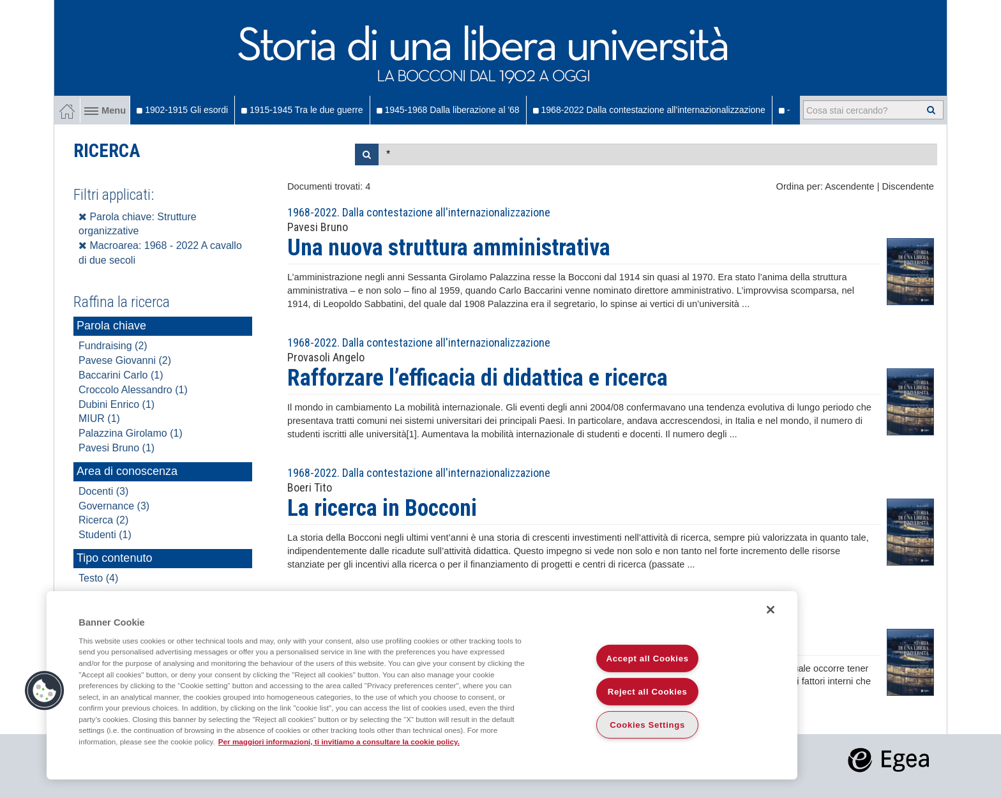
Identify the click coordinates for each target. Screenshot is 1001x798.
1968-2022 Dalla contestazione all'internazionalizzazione (649, 110)
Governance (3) (114, 506)
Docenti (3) (103, 491)
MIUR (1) (99, 418)
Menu (105, 110)
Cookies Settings (647, 725)
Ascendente (849, 186)
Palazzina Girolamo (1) (131, 433)
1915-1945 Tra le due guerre (302, 110)
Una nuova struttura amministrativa (448, 247)
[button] (44, 690)
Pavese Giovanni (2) (125, 360)
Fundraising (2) (113, 345)
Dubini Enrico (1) (116, 404)
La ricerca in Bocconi (382, 508)
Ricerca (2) (103, 520)
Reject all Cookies (648, 691)
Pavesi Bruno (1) (116, 447)
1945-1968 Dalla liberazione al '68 (448, 110)
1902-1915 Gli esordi (182, 110)
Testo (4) (98, 578)
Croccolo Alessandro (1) (133, 389)
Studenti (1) (105, 534)
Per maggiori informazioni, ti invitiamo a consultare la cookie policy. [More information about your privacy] (339, 741)
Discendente (908, 186)
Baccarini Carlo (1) (121, 375)
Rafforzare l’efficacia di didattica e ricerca (477, 378)
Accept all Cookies (647, 658)
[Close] (770, 610)
